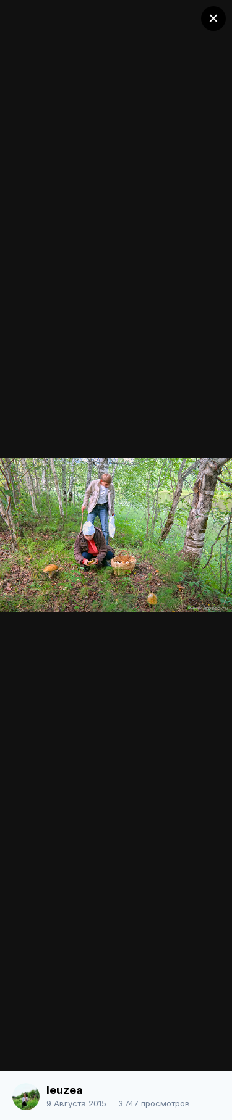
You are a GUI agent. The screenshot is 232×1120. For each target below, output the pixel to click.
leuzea (64, 1090)
